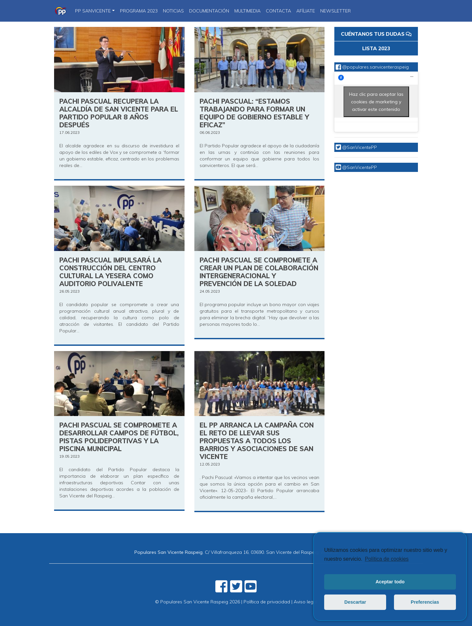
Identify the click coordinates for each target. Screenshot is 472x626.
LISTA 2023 (376, 48)
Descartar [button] (355, 602)
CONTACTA (278, 11)
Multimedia (247, 11)
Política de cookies (386, 559)
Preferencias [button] (425, 602)
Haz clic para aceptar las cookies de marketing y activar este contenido (376, 101)
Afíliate (305, 11)
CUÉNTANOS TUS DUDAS (376, 34)
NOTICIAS (173, 11)
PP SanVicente (93, 11)
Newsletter (335, 11)
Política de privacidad (267, 602)
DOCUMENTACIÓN (209, 11)
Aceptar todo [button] (390, 581)
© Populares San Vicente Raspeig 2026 (197, 602)
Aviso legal (305, 602)
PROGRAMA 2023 (139, 11)
